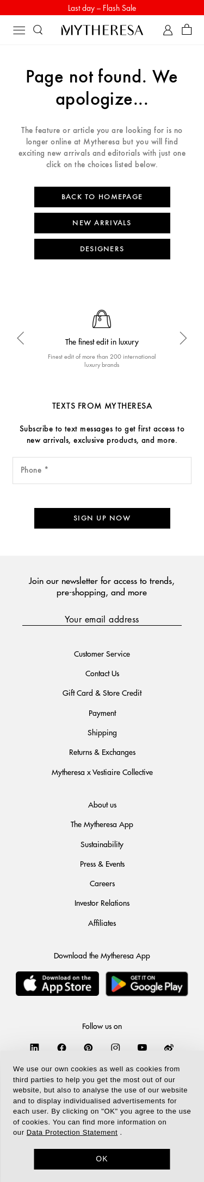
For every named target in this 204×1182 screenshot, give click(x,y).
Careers (102, 883)
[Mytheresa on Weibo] (169, 1047)
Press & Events (102, 863)
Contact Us (102, 673)
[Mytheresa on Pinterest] (88, 1047)
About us (102, 804)
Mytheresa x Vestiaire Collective (102, 771)
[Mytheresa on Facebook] (62, 1047)
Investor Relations (102, 902)
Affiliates (102, 922)
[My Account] (167, 30)
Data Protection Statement (72, 1132)
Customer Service (102, 653)
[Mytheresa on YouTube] (142, 1047)
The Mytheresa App (102, 823)
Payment (102, 712)
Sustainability (102, 843)
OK (102, 1158)
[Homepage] (102, 29)
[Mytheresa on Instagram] (115, 1047)
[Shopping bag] (186, 30)
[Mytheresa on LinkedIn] (34, 1047)
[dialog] (102, 1116)
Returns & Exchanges (102, 751)
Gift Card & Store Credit (102, 692)
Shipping (102, 732)
